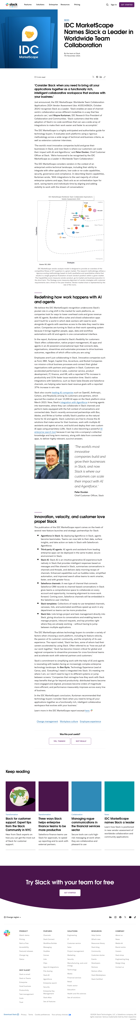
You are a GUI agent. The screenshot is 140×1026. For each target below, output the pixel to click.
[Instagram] (115, 917)
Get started (127, 5)
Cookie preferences (42, 1015)
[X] (125, 917)
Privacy (24, 1015)
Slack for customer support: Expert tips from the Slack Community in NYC (18, 824)
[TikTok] (135, 917)
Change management (47, 721)
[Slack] (12, 4)
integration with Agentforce (73, 402)
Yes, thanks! (60, 741)
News (66, 20)
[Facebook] (120, 917)
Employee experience (90, 721)
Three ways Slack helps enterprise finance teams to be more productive (52, 824)
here (87, 710)
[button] (12, 917)
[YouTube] (130, 917)
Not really (81, 741)
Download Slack (11, 1014)
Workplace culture (69, 721)
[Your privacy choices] (60, 1015)
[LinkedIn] (110, 917)
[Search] (107, 5)
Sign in (114, 5)
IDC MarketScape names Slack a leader (119, 820)
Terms (30, 1015)
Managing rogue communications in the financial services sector (86, 824)
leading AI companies (62, 392)
